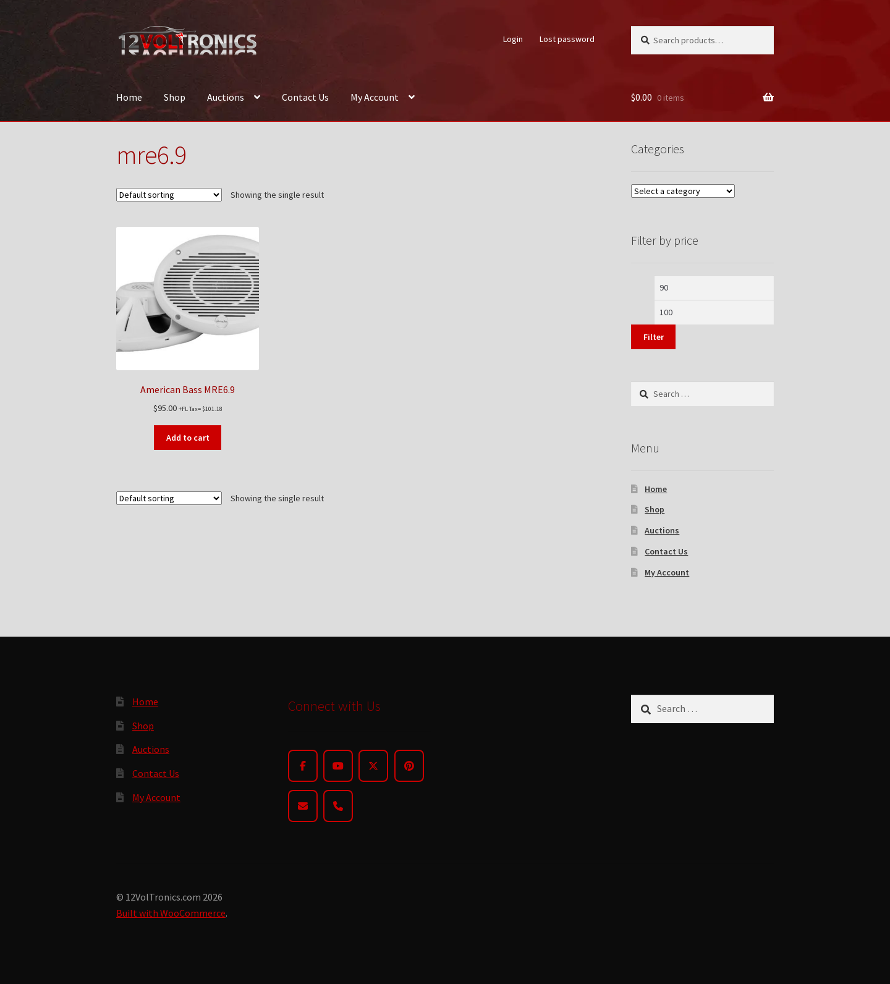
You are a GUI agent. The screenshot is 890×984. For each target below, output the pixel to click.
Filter (653, 336)
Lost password (567, 39)
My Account (374, 97)
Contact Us (305, 97)
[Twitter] (373, 766)
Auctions (225, 97)
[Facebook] (303, 766)
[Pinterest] (409, 766)
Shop (174, 97)
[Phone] (338, 806)
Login (513, 39)
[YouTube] (338, 766)
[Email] (303, 806)
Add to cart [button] (188, 437)
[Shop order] (169, 194)
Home (129, 97)
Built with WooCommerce (171, 913)
